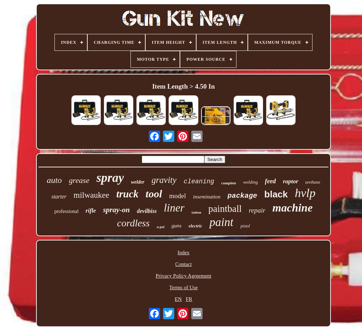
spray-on (116, 210)
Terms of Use (183, 287)
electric (195, 225)
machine (293, 207)
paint (221, 222)
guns (176, 225)
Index (183, 252)
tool (154, 194)
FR (189, 299)
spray (110, 178)
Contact (183, 264)
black (276, 194)
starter (58, 197)
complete (228, 183)
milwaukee (91, 195)
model (177, 196)
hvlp (305, 193)
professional (66, 211)
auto (54, 180)
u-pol (160, 227)
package (242, 196)
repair (257, 210)
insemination (207, 197)
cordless (133, 223)
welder (137, 182)
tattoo (197, 212)
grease (79, 180)
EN (178, 299)
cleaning (198, 181)
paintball (224, 208)
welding (250, 182)
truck (127, 194)
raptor (290, 181)
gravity (164, 180)
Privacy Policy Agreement (183, 276)
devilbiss (147, 211)
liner (174, 208)
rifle (91, 210)
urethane (312, 182)
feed (270, 181)
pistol (245, 226)
